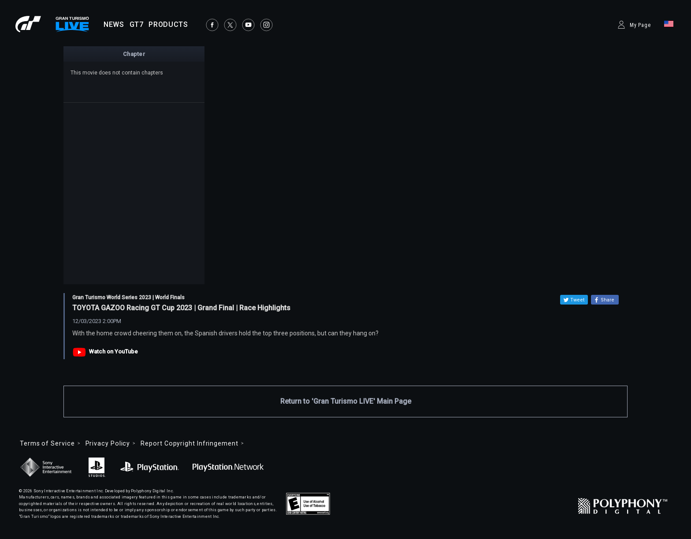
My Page (640, 25)
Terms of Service (47, 443)
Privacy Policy (107, 443)
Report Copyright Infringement (189, 443)
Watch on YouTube (113, 351)
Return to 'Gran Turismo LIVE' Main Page (345, 401)
